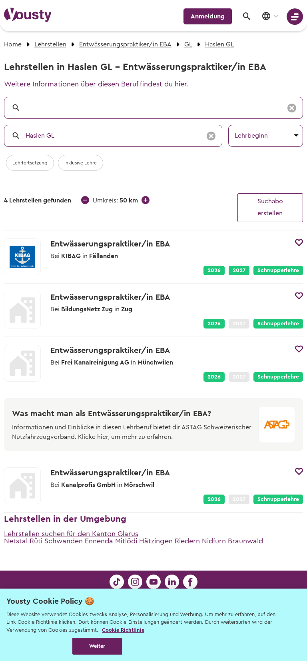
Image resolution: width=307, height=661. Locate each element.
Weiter (97, 646)
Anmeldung (208, 16)
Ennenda (99, 541)
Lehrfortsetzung (30, 162)
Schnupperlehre (278, 270)
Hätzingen (156, 541)
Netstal (16, 541)
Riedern (187, 541)
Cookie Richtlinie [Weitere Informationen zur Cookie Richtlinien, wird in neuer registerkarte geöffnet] (123, 630)
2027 (239, 270)
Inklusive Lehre (80, 162)
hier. (182, 84)
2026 (214, 270)
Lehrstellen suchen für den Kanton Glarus (71, 533)
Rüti (36, 541)
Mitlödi (126, 541)
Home (13, 44)
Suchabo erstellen (270, 207)
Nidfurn (214, 541)
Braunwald (245, 541)
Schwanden (63, 541)
